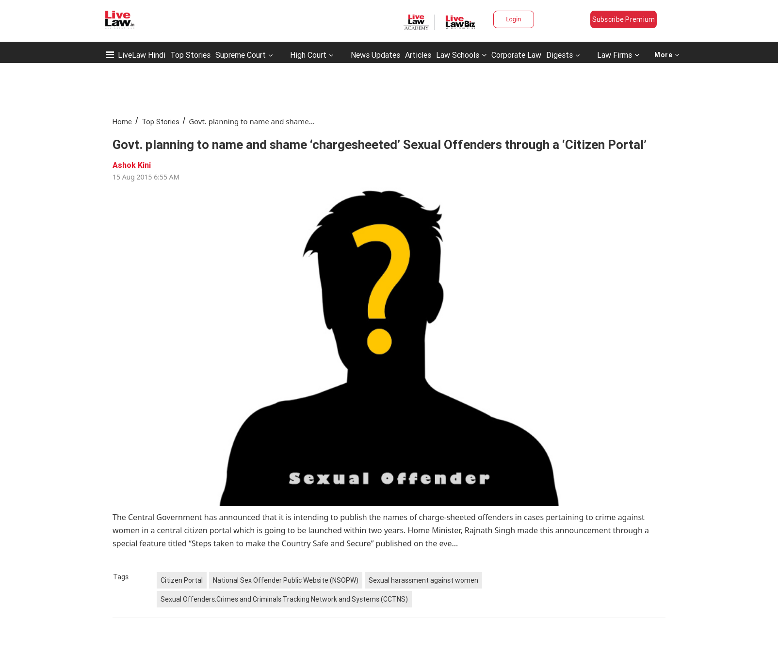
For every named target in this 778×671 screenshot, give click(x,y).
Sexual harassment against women (423, 580)
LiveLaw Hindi (141, 55)
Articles (418, 55)
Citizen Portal (182, 580)
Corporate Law (516, 55)
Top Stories (190, 55)
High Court (308, 55)
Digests (559, 55)
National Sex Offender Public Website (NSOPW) (285, 580)
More (667, 54)
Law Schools (461, 55)
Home (122, 121)
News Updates (375, 55)
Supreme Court (240, 55)
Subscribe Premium (623, 19)
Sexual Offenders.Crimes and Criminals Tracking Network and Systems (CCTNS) (284, 599)
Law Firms (618, 55)
